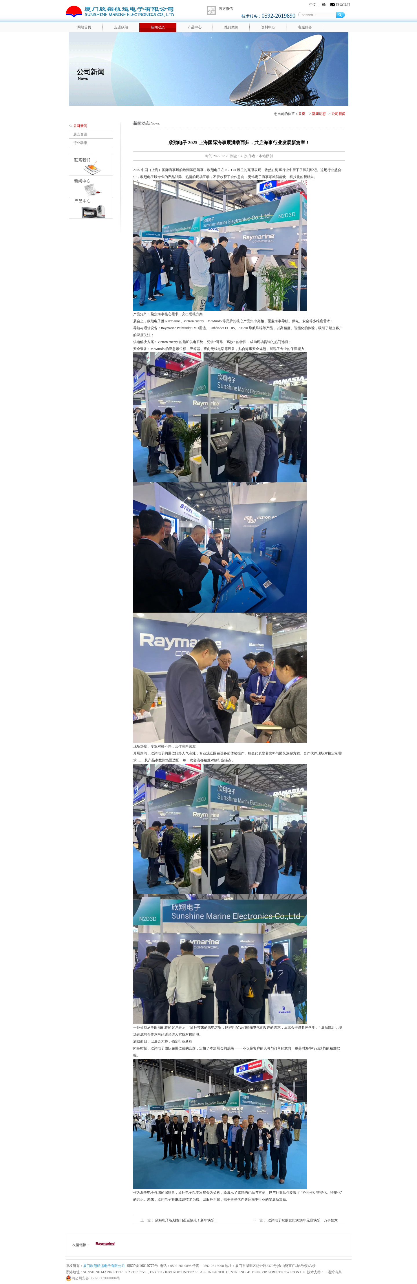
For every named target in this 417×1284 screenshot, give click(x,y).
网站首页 (84, 27)
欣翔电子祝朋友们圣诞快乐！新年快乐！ (186, 1220)
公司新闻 (338, 114)
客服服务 (305, 27)
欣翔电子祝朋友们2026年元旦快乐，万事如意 (302, 1220)
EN (324, 5)
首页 (301, 114)
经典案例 (231, 27)
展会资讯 (80, 134)
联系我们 (343, 5)
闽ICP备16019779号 (142, 1266)
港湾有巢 (335, 1272)
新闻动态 (158, 27)
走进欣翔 (121, 27)
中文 (312, 5)
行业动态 (80, 143)
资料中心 (268, 27)
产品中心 (195, 27)
